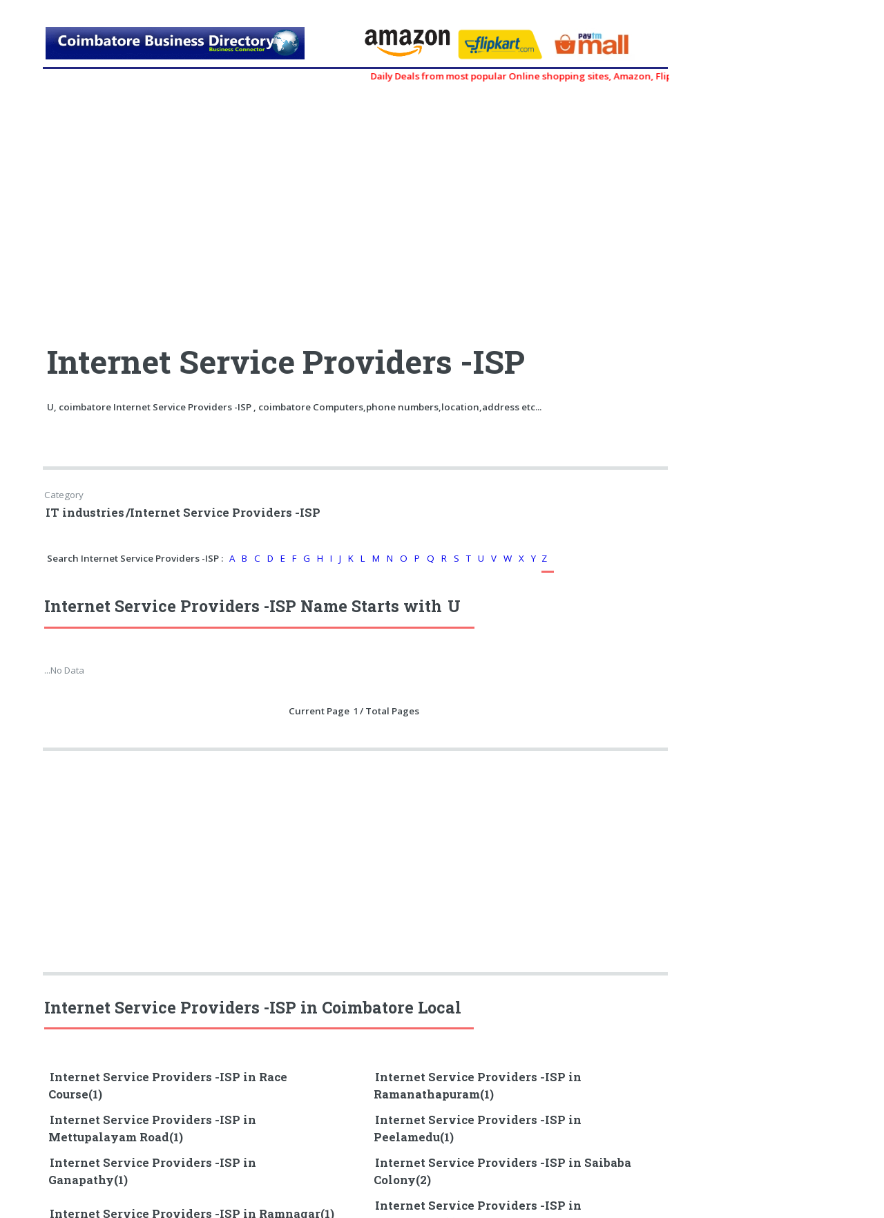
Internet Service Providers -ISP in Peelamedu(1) (478, 1128)
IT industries (85, 512)
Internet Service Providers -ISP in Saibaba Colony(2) (502, 1171)
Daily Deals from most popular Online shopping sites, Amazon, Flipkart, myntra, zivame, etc (584, 76)
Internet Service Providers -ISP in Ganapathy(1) (152, 1171)
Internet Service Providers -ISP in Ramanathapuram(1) (478, 1085)
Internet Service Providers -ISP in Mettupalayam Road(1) (152, 1128)
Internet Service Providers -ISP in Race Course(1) (167, 1085)
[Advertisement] (200, 207)
